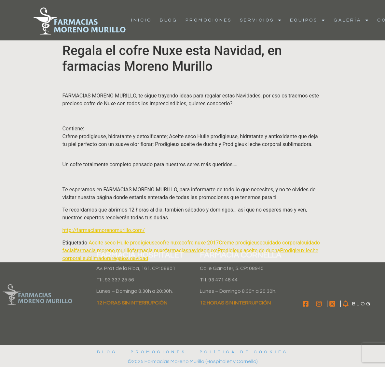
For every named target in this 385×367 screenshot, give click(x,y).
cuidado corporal (281, 243)
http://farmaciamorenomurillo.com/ (103, 230)
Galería (351, 20)
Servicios (261, 20)
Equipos (307, 20)
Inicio (141, 20)
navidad (197, 250)
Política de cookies (243, 352)
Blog (168, 20)
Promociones (209, 20)
